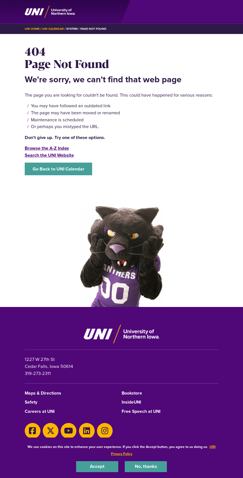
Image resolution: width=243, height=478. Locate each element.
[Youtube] (68, 431)
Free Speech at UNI (141, 412)
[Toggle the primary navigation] (214, 11)
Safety (31, 402)
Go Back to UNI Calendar (58, 168)
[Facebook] (32, 431)
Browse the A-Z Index (47, 148)
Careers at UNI (39, 412)
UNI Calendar (53, 29)
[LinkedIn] (87, 431)
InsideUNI (131, 402)
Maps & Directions (43, 393)
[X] (50, 431)
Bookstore (132, 393)
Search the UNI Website (49, 155)
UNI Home (32, 29)
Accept (97, 466)
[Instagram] (105, 431)
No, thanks (146, 466)
